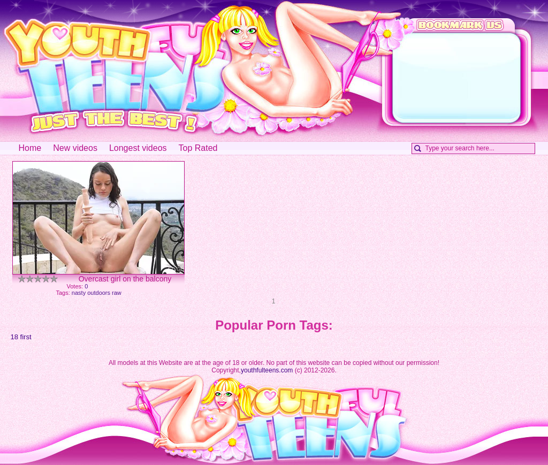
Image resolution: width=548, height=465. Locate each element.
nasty (79, 292)
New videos (75, 148)
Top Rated (198, 148)
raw (116, 292)
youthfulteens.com (267, 370)
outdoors (98, 292)
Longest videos (138, 148)
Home (30, 148)
